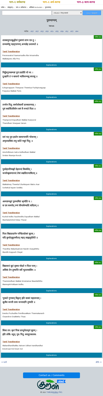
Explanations (51, 65)
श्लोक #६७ (98, 230)
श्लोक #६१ (98, 37)
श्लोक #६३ (98, 101)
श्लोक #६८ (98, 262)
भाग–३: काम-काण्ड (86, 2)
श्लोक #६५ (98, 165)
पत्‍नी (5, 362)
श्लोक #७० (98, 327)
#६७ (61, 31)
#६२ (37, 31)
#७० (76, 31)
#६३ (42, 31)
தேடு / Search (91, 13)
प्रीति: (98, 362)
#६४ (47, 31)
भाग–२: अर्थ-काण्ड (51, 2)
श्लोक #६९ (98, 294)
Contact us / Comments (51, 375)
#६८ (66, 31)
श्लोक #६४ (98, 133)
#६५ (52, 31)
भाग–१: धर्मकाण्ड (17, 2)
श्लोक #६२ (98, 69)
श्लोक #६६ (98, 198)
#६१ (32, 31)
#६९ (71, 31)
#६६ (56, 31)
